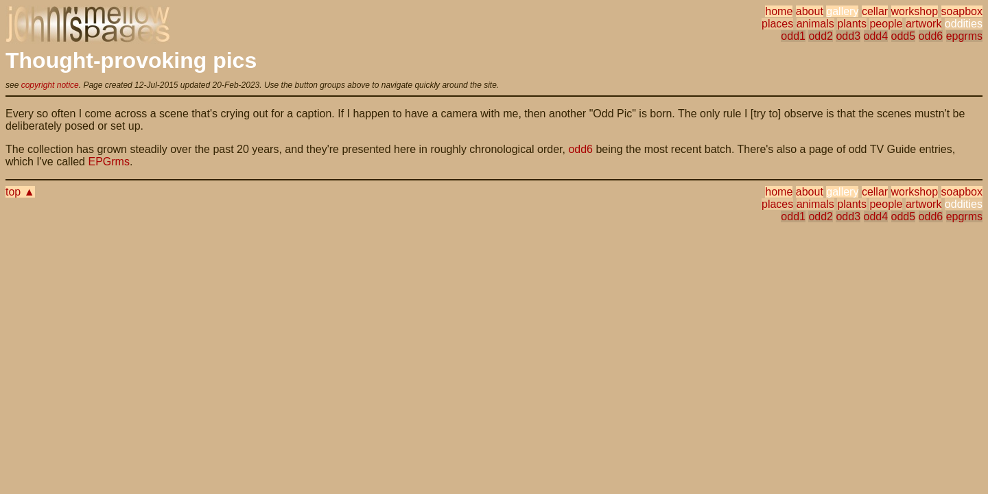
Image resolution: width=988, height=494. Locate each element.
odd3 (848, 36)
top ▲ (20, 192)
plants (852, 24)
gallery (842, 11)
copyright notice (50, 85)
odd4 (876, 36)
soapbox (962, 11)
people (885, 24)
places (777, 24)
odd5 (903, 36)
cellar (875, 11)
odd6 (931, 36)
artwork (923, 24)
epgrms (964, 36)
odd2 (820, 36)
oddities (964, 24)
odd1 (793, 36)
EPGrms (108, 161)
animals (815, 24)
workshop (914, 11)
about (809, 11)
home (778, 11)
